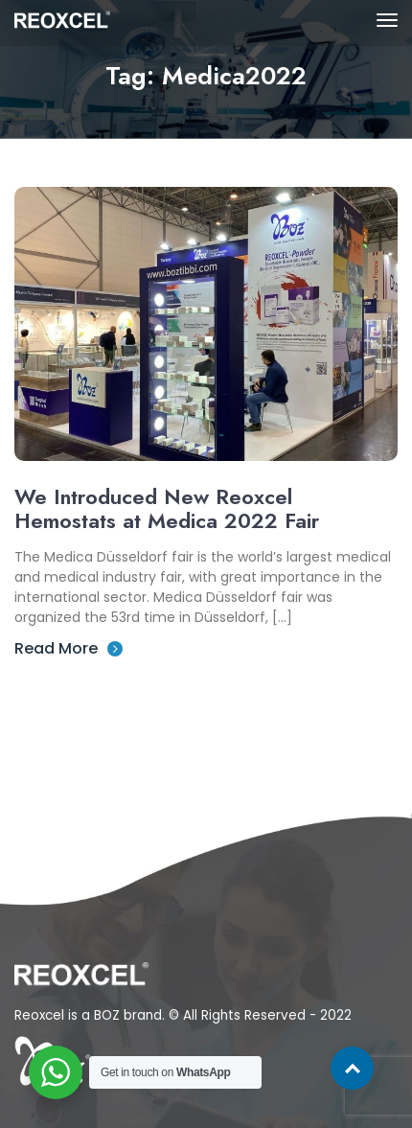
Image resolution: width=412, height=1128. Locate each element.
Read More (68, 648)
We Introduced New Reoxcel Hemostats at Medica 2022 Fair (166, 508)
